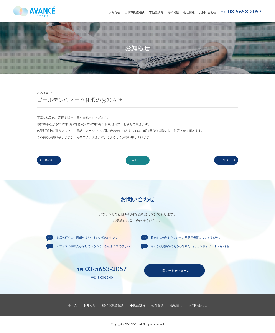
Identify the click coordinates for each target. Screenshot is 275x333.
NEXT (226, 160)
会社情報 (189, 12)
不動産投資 (156, 12)
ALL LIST (137, 160)
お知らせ (114, 12)
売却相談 (173, 12)
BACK (48, 160)
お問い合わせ (207, 12)
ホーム (72, 305)
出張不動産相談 (135, 12)
